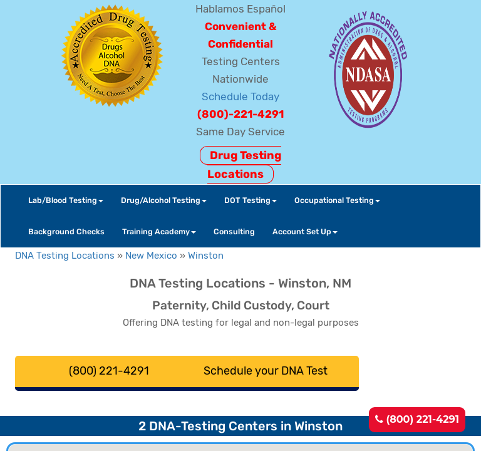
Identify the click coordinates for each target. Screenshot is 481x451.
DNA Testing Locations (65, 255)
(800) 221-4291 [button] (109, 371)
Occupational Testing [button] (337, 200)
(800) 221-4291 (417, 419)
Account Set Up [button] (305, 231)
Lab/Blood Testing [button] (65, 200)
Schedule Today (240, 96)
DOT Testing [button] (250, 200)
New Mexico (151, 255)
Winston (206, 255)
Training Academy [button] (159, 231)
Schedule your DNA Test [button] (266, 371)
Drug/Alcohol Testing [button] (164, 200)
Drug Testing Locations (244, 164)
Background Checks (66, 231)
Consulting (234, 231)
